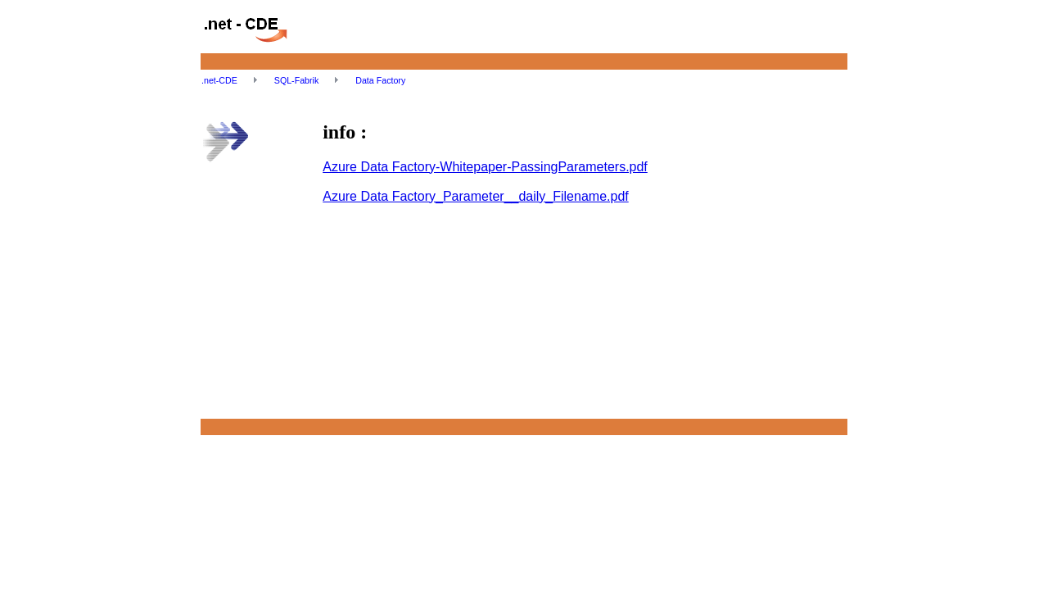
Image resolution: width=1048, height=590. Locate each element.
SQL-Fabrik (297, 80)
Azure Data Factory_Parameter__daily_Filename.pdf (476, 196)
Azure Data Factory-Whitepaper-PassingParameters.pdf (485, 167)
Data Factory (380, 80)
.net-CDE (220, 80)
